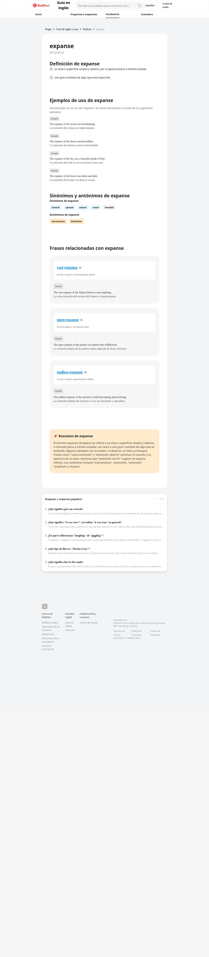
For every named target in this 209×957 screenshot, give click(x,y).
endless (63, 463)
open (61, 411)
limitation (76, 267)
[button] (48, 29)
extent (83, 253)
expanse (71, 359)
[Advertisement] (21, 73)
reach (96, 253)
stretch (56, 253)
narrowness (58, 267)
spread (69, 253)
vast (60, 359)
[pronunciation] (80, 359)
